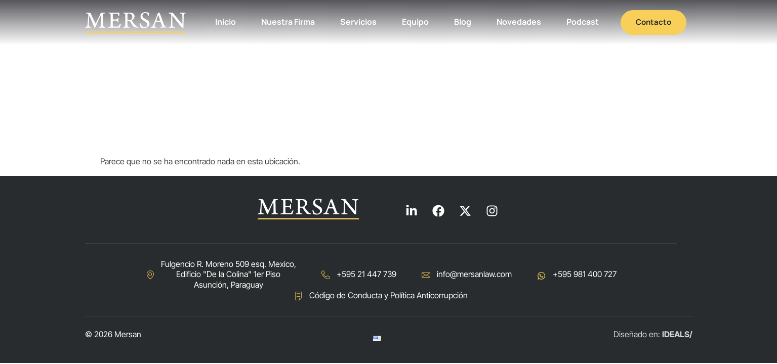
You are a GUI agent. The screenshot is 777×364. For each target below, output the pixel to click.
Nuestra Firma (288, 21)
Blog (462, 21)
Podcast (582, 21)
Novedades (519, 21)
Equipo (415, 21)
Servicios (358, 21)
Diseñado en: (653, 334)
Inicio (225, 21)
